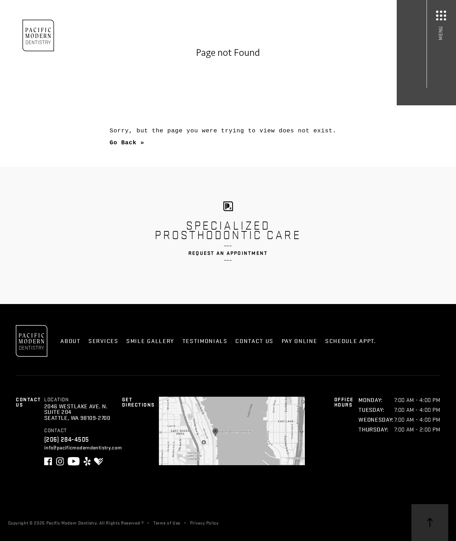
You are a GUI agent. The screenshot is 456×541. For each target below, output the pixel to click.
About (70, 341)
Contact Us (254, 341)
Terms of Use (166, 522)
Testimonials (205, 341)
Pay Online (299, 341)
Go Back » (127, 142)
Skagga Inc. (268, 522)
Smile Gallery (150, 341)
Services (103, 341)
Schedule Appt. (350, 341)
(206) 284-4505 (66, 438)
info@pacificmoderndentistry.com (83, 447)
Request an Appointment (228, 253)
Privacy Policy (204, 522)
